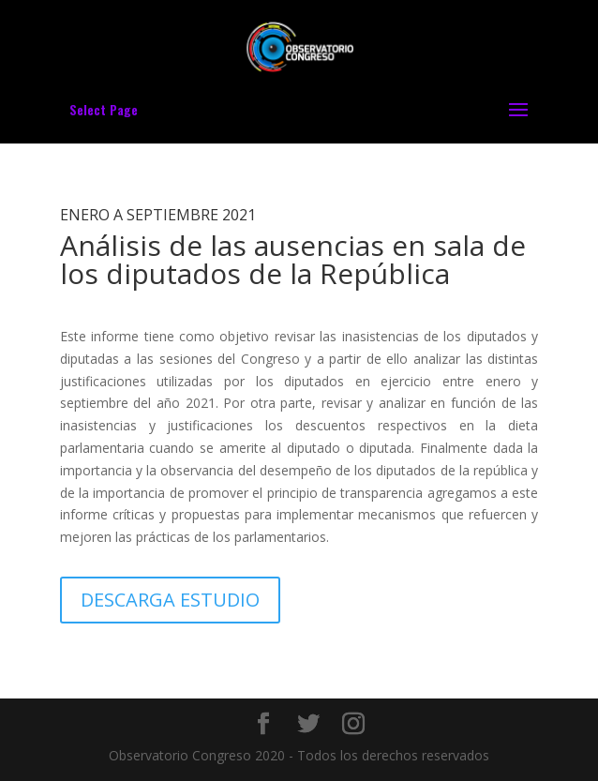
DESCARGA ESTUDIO (170, 599)
